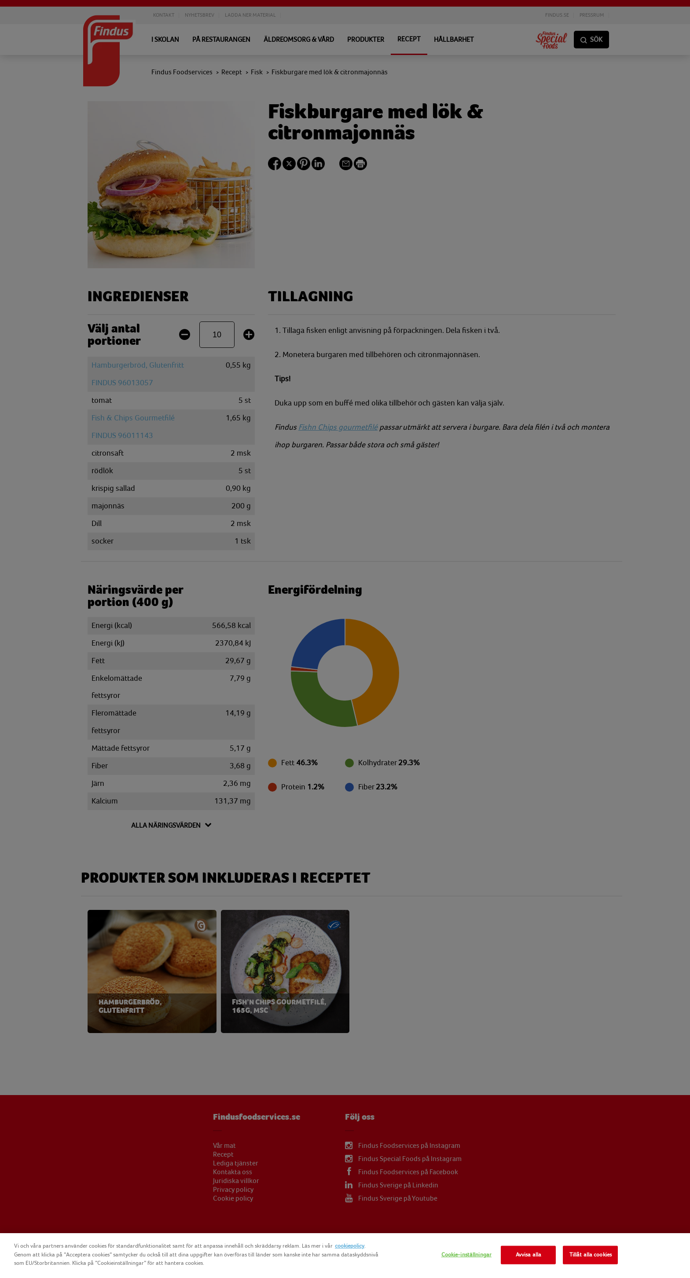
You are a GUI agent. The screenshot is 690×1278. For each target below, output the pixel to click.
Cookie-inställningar (466, 1255)
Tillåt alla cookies (590, 1255)
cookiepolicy (349, 1246)
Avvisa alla (528, 1255)
